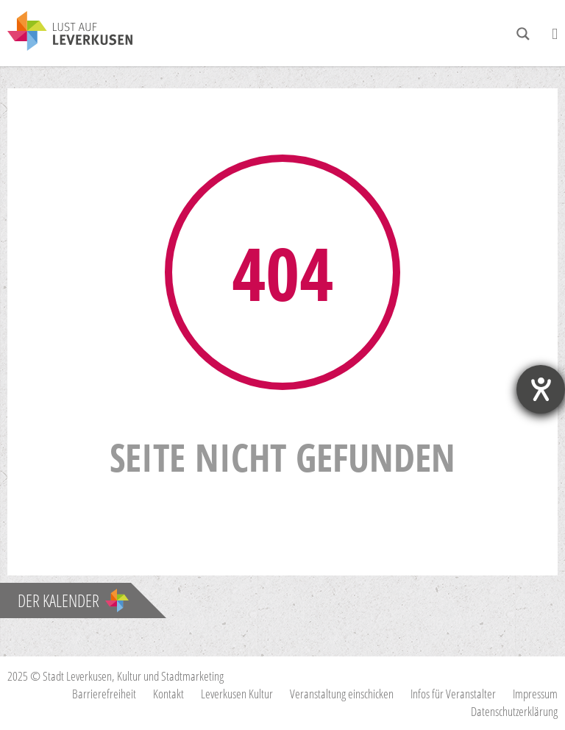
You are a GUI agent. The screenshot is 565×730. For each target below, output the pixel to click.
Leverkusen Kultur (237, 693)
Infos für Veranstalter (453, 693)
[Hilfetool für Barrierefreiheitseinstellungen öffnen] (540, 389)
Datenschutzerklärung (514, 711)
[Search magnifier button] (523, 33)
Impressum (535, 693)
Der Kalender (73, 600)
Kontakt (168, 693)
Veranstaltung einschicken (342, 693)
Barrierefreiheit (104, 693)
